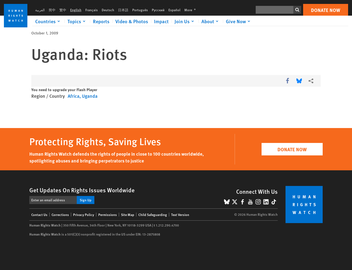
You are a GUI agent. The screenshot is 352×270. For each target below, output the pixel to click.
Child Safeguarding (152, 214)
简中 (52, 9)
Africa (73, 96)
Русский (158, 9)
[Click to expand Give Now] (239, 21)
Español (174, 9)
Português (140, 9)
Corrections (60, 214)
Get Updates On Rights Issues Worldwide (82, 190)
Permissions (107, 214)
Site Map (127, 214)
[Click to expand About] (210, 21)
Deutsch (108, 9)
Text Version (180, 214)
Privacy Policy (83, 214)
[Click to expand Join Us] (185, 21)
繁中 (62, 9)
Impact (161, 21)
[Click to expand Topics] (77, 21)
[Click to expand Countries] (48, 21)
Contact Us (39, 214)
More (191, 9)
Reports (101, 21)
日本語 (123, 9)
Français (91, 9)
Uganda (90, 96)
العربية (40, 9)
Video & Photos (131, 21)
